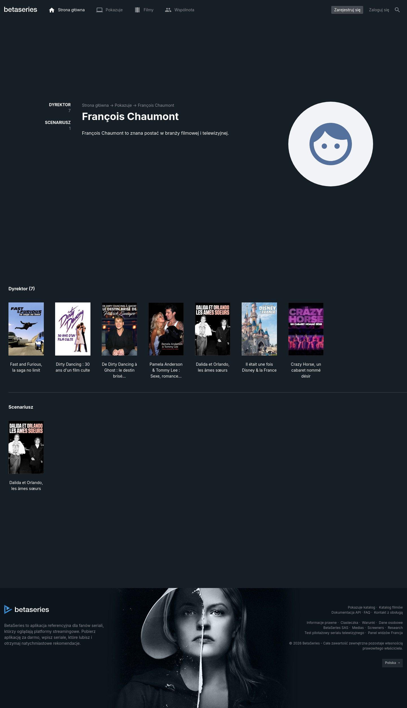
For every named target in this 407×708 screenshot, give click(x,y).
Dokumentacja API (346, 612)
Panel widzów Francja (385, 633)
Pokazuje (123, 105)
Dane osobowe (391, 622)
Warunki (368, 622)
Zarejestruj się (347, 9)
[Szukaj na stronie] (397, 10)
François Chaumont (156, 105)
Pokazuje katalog (361, 607)
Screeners (376, 628)
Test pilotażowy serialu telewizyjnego (334, 633)
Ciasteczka (349, 622)
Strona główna (95, 105)
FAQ (367, 612)
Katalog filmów (391, 607)
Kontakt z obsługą (388, 612)
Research (395, 628)
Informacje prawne (322, 622)
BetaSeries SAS (335, 628)
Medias (358, 628)
